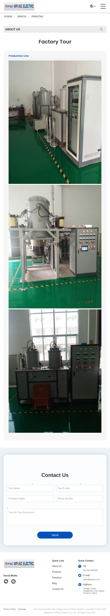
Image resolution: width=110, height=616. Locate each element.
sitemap (22, 609)
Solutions (57, 577)
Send (55, 535)
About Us (22, 16)
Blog (54, 583)
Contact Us (57, 589)
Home (8, 16)
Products (56, 572)
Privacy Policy (9, 609)
